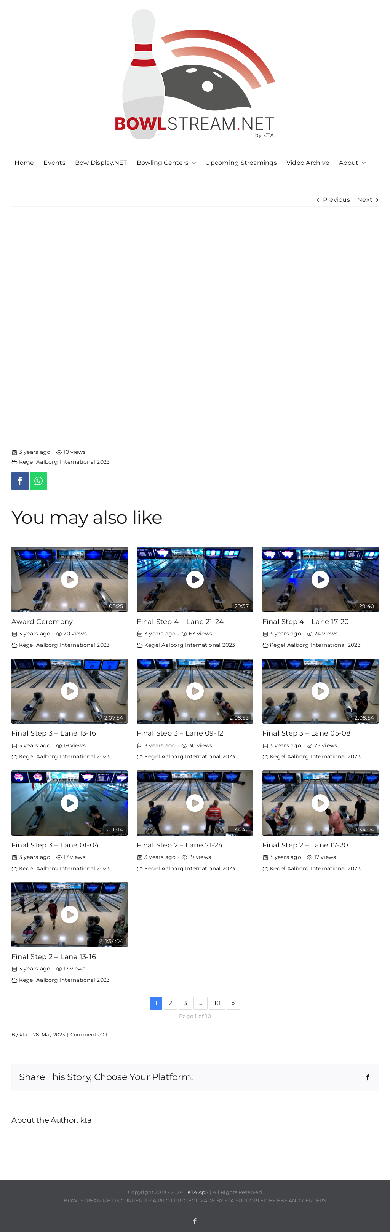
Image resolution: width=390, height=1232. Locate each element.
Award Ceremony (42, 622)
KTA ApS (198, 1192)
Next (364, 199)
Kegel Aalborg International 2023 (64, 461)
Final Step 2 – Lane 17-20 (305, 845)
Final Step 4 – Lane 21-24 (180, 622)
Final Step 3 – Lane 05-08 (306, 733)
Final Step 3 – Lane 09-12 (180, 733)
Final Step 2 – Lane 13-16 (53, 957)
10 (217, 1003)
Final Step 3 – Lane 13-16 (53, 733)
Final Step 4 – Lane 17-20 (305, 622)
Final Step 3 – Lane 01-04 (55, 845)
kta (23, 1034)
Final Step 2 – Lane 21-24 (180, 845)
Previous (336, 199)
